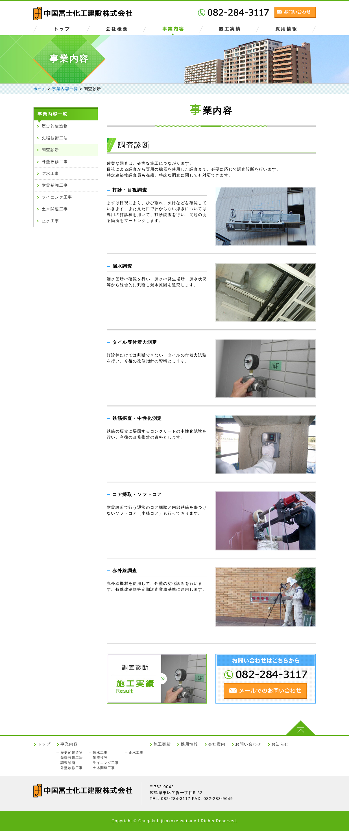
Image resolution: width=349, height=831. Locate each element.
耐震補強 (100, 758)
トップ (44, 744)
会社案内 (217, 744)
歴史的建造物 (55, 126)
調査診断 (50, 149)
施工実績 (162, 744)
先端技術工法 (55, 138)
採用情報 (189, 744)
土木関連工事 (55, 209)
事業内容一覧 (52, 114)
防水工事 (50, 173)
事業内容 (69, 744)
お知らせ (280, 744)
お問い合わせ (248, 744)
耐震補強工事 (55, 185)
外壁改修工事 (55, 161)
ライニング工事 (57, 197)
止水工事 (50, 221)
